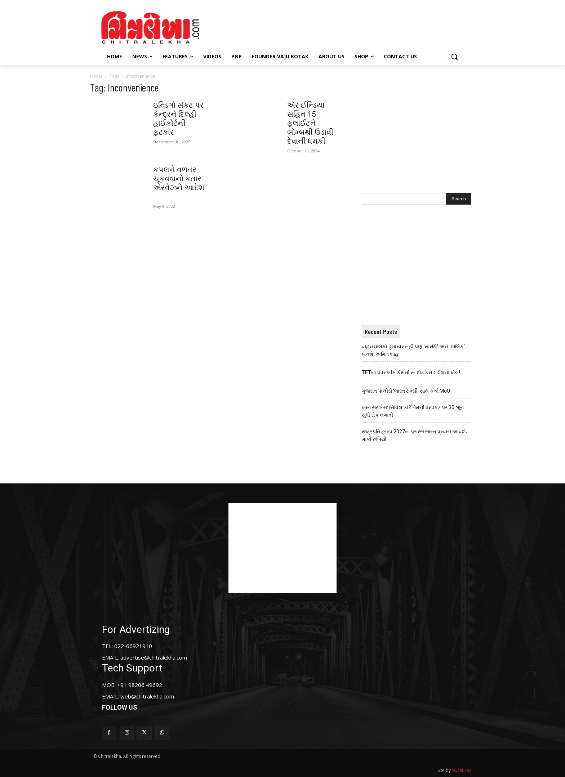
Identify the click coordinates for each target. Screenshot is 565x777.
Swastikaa (462, 770)
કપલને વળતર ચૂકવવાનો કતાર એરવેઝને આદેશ (178, 183)
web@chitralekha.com (147, 696)
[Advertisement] (343, 26)
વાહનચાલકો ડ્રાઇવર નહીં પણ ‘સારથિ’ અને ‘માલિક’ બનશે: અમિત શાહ (413, 350)
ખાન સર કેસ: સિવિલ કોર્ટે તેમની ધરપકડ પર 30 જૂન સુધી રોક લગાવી (413, 411)
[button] (454, 56)
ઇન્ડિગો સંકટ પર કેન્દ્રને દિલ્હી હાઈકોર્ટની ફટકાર (178, 119)
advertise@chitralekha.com (153, 657)
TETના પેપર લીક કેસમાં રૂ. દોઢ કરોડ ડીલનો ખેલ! (411, 372)
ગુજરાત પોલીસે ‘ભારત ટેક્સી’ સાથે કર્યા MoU (406, 391)
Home (96, 76)
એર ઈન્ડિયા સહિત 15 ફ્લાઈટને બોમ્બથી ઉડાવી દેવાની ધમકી (310, 123)
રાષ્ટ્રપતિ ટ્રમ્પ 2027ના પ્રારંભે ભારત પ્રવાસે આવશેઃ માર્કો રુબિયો (414, 435)
